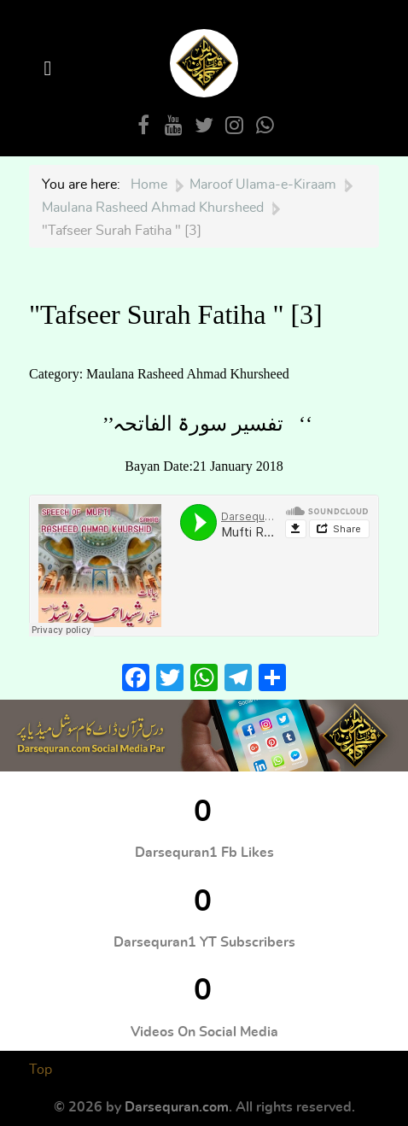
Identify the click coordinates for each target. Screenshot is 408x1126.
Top (40, 1069)
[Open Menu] (50, 68)
